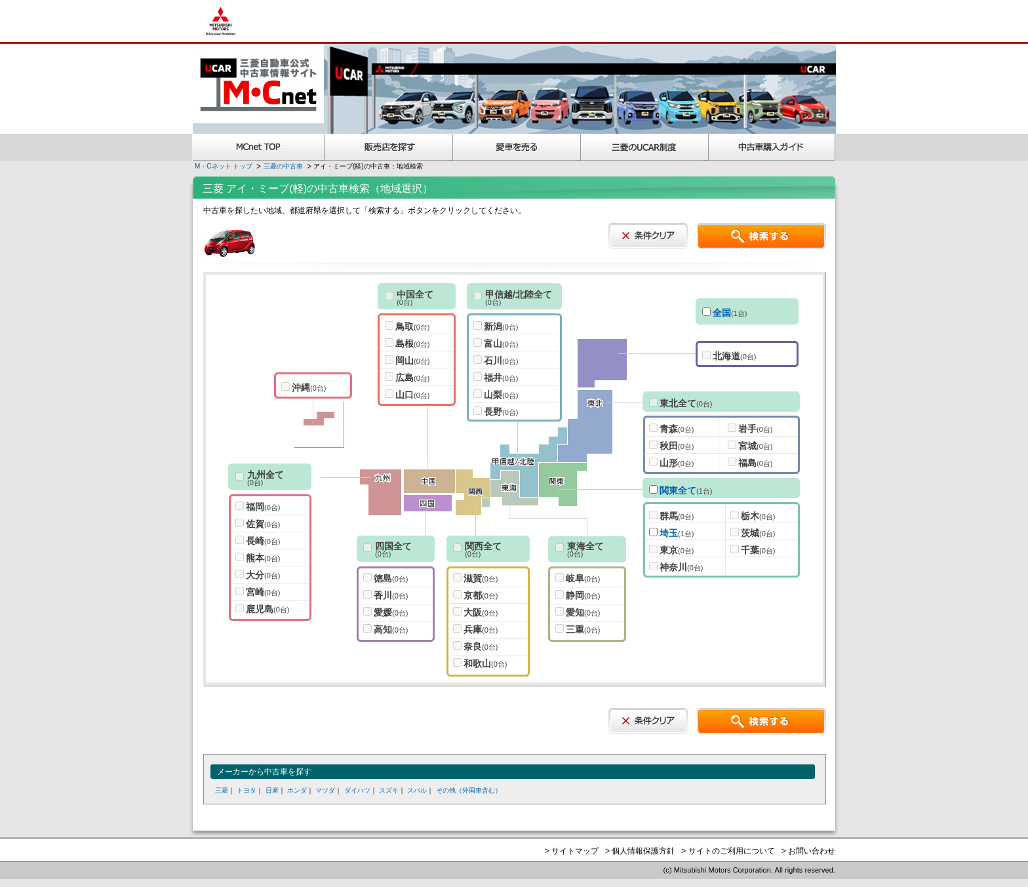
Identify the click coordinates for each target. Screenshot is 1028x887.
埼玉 (669, 533)
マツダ (325, 790)
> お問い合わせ (808, 851)
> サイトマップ (572, 851)
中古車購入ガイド (772, 147)
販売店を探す (389, 147)
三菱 (221, 790)
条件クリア (648, 236)
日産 (272, 790)
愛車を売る (517, 147)
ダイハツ (357, 790)
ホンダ (297, 790)
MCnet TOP (258, 147)
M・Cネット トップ (223, 166)
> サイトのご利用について (727, 851)
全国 (722, 312)
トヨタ (246, 790)
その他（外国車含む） (469, 790)
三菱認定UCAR (645, 147)
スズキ (389, 790)
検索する (761, 236)
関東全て (678, 490)
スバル (417, 790)
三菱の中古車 (283, 166)
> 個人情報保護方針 (640, 851)
